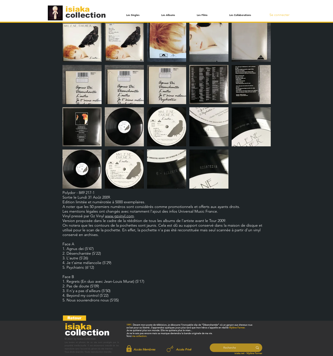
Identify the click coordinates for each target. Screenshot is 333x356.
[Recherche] (229, 347)
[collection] (85, 15)
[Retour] (74, 318)
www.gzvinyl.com (119, 216)
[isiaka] (80, 9)
